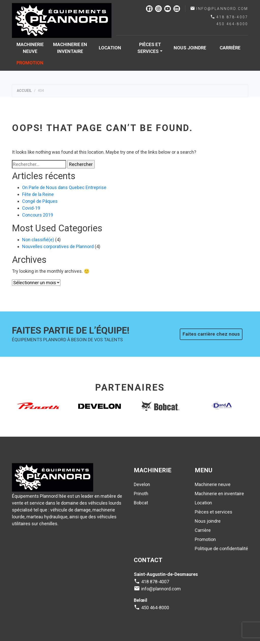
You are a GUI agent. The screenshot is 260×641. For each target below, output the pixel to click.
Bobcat (141, 502)
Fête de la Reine (38, 194)
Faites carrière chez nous (211, 334)
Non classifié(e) (38, 239)
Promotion (30, 62)
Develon (142, 484)
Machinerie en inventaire (70, 48)
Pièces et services (149, 48)
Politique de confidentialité (221, 548)
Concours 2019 (37, 215)
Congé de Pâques (40, 201)
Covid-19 (31, 208)
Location (110, 47)
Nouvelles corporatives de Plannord (58, 246)
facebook (149, 8)
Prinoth (141, 493)
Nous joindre (190, 47)
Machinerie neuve (30, 48)
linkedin (176, 8)
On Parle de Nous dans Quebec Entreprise (64, 187)
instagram (158, 8)
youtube (167, 8)
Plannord (61, 20)
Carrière (230, 47)
